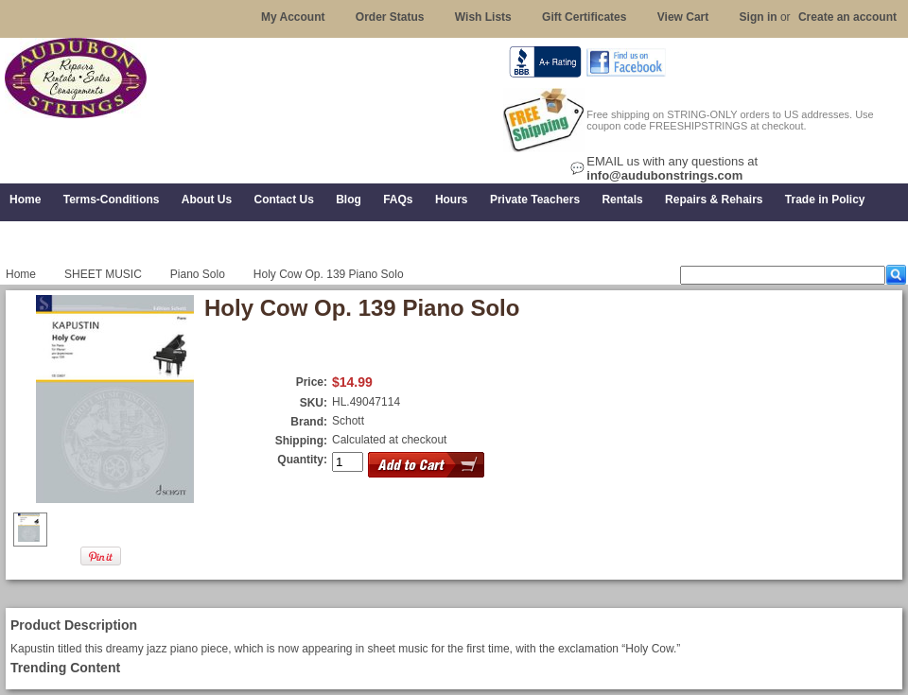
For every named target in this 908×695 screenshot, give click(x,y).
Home (21, 274)
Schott (348, 420)
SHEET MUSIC (103, 274)
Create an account (847, 17)
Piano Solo (197, 274)
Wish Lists (483, 17)
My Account (293, 17)
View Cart (682, 17)
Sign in (758, 17)
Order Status (390, 17)
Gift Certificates (584, 17)
